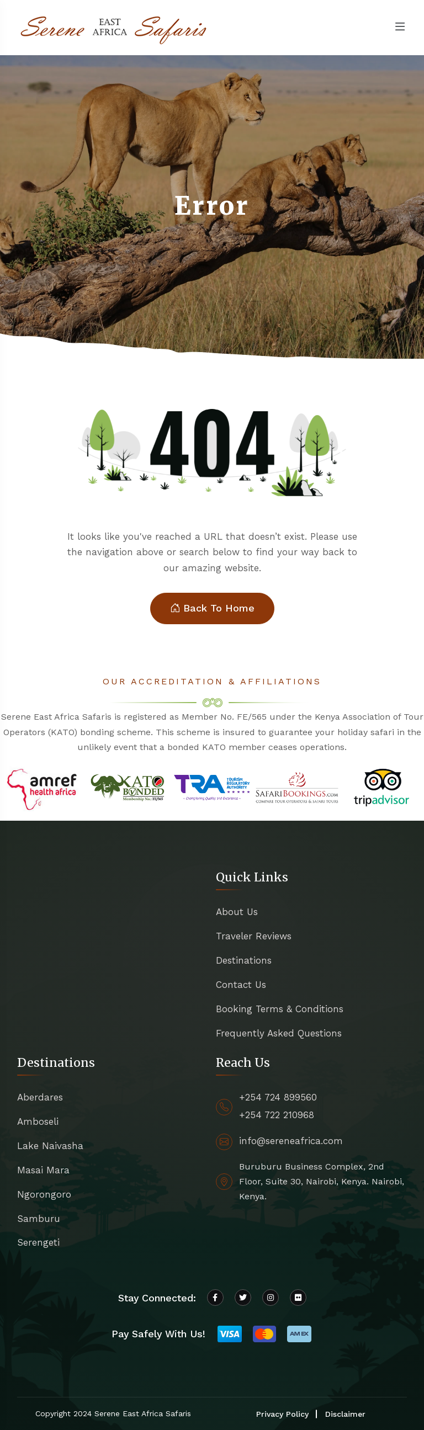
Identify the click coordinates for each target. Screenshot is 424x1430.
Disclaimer (345, 1414)
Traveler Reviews (254, 936)
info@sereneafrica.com (291, 1140)
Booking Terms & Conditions (279, 1008)
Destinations (244, 960)
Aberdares (40, 1097)
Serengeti (38, 1242)
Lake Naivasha (50, 1145)
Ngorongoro (44, 1194)
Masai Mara (43, 1170)
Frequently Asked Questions (279, 1033)
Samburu (38, 1218)
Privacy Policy (282, 1414)
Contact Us (241, 984)
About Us (237, 911)
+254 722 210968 (276, 1114)
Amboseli (38, 1121)
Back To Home (212, 608)
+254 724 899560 (278, 1097)
